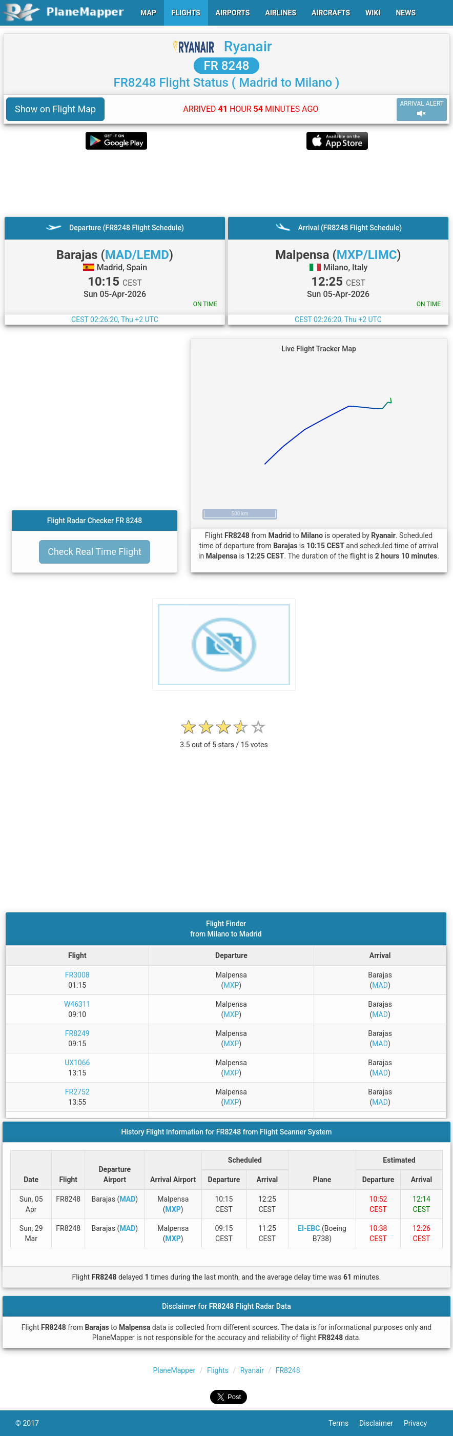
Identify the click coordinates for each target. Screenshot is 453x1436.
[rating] (223, 739)
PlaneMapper (174, 1370)
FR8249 (77, 1033)
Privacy (421, 1423)
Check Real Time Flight (94, 551)
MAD (380, 985)
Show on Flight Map (55, 109)
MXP (231, 985)
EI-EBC (309, 1228)
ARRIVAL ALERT (422, 109)
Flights (218, 1370)
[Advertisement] (226, 183)
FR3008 (77, 975)
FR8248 (288, 1370)
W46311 (77, 1004)
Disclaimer (381, 1423)
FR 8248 (227, 65)
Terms (343, 1423)
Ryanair (248, 46)
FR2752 (77, 1092)
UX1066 (77, 1063)
